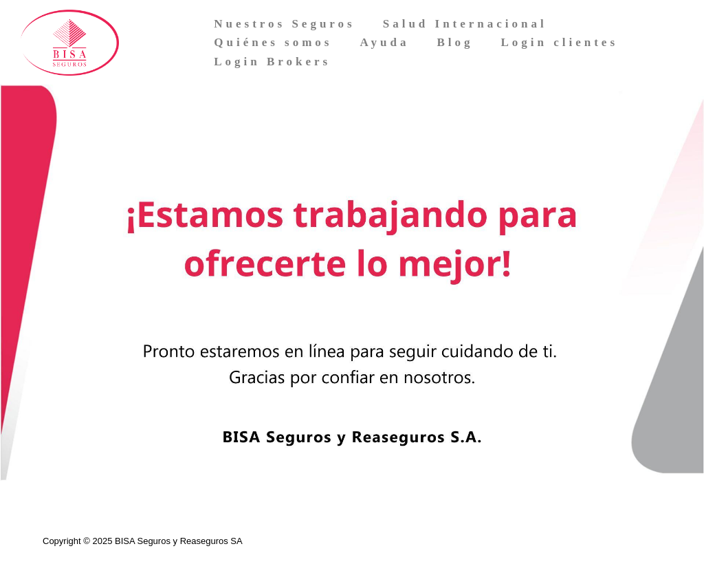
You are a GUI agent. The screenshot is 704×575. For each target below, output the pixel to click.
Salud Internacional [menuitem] (465, 23)
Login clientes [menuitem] (559, 42)
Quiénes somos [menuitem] (273, 42)
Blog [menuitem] (455, 42)
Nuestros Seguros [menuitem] (284, 23)
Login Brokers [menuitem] (272, 61)
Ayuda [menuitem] (384, 42)
